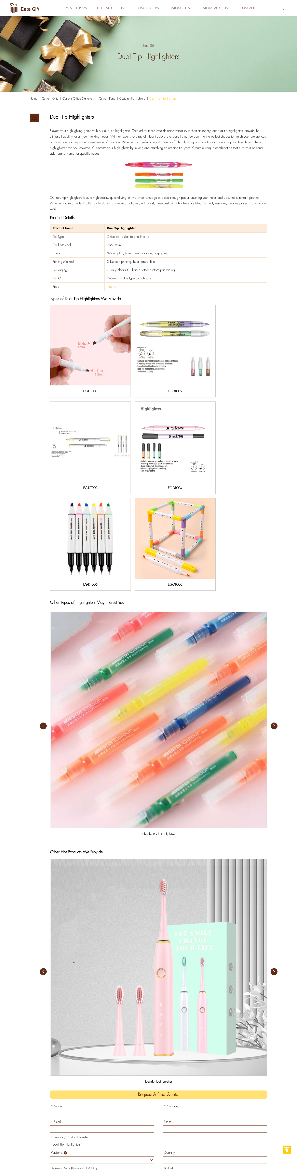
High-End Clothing (109, 8)
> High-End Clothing (138, 1110)
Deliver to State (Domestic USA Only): (75, 1012)
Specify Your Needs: (65, 1028)
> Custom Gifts (134, 1116)
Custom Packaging (216, 8)
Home (33, 99)
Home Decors (146, 8)
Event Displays (73, 8)
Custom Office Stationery (78, 99)
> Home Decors (134, 1136)
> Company (132, 1142)
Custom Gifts (179, 8)
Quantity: (170, 997)
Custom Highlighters (132, 99)
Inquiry (111, 286)
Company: (172, 951)
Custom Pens (107, 99)
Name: (57, 951)
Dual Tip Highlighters (162, 99)
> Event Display (134, 1123)
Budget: (169, 1012)
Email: (56, 966)
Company (251, 8)
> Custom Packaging (138, 1129)
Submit (64, 1060)
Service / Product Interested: (70, 982)
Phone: (168, 966)
